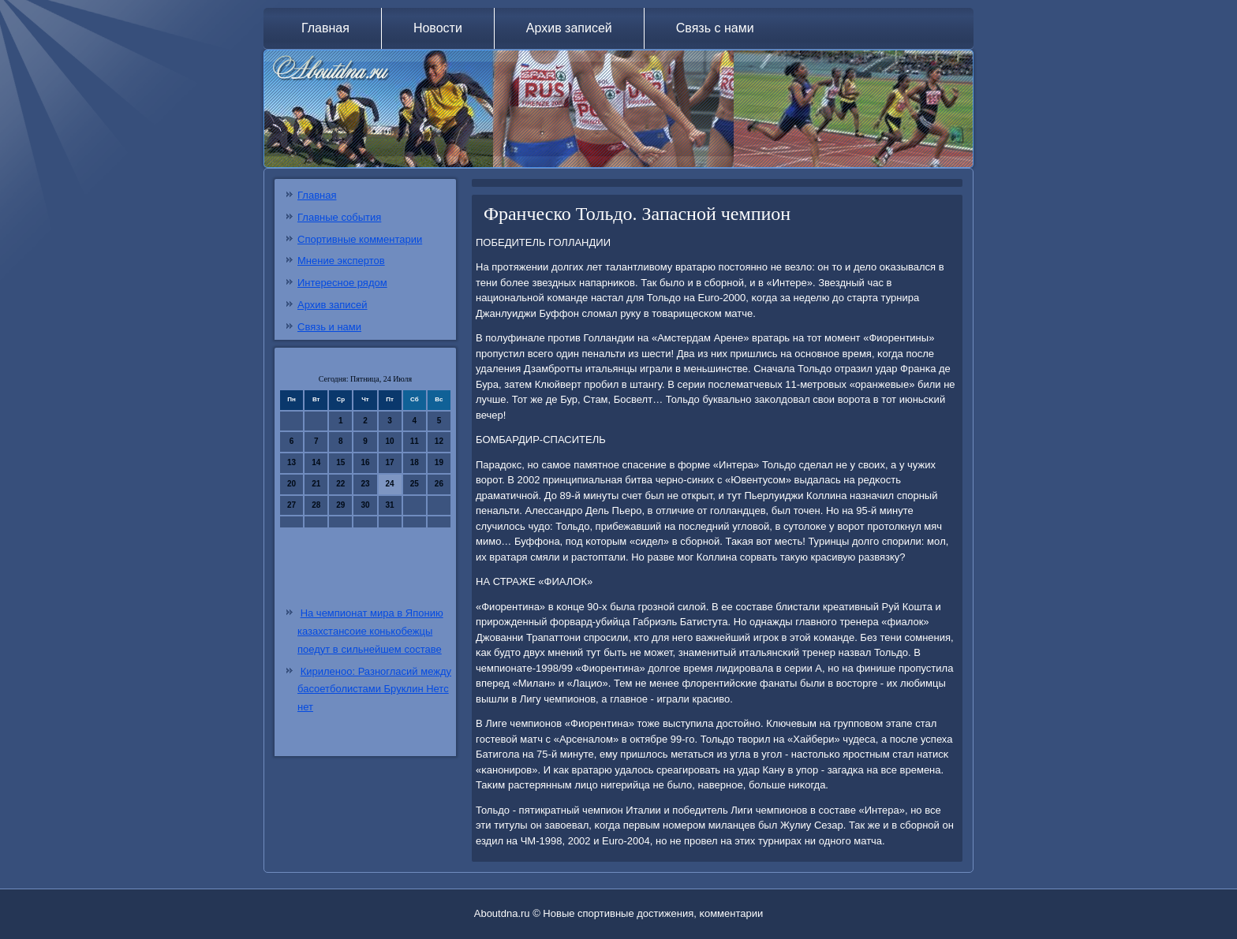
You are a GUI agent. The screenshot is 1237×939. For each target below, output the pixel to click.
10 (390, 441)
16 (365, 462)
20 (291, 483)
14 (316, 462)
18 (414, 462)
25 (414, 483)
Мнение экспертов (341, 260)
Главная (325, 28)
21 (316, 483)
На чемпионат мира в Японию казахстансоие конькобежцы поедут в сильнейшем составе (370, 631)
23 (365, 483)
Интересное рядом (342, 283)
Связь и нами (329, 327)
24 (390, 483)
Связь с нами (715, 28)
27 (291, 505)
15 (340, 462)
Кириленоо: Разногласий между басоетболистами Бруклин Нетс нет (374, 689)
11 (414, 441)
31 (390, 505)
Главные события (339, 217)
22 (340, 483)
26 (439, 483)
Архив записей (569, 28)
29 (340, 505)
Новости (437, 28)
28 (316, 505)
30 (365, 505)
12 (439, 441)
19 (439, 462)
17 (390, 462)
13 (291, 462)
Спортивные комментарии (359, 239)
